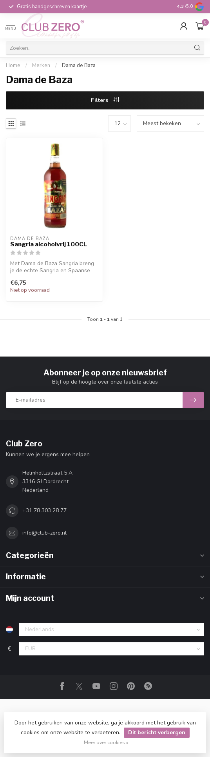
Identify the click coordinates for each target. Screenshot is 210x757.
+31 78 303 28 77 (44, 510)
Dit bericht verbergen (156, 732)
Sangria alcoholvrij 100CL (48, 244)
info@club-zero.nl (44, 533)
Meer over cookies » (106, 742)
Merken (41, 65)
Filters (105, 100)
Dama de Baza (79, 65)
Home (13, 65)
